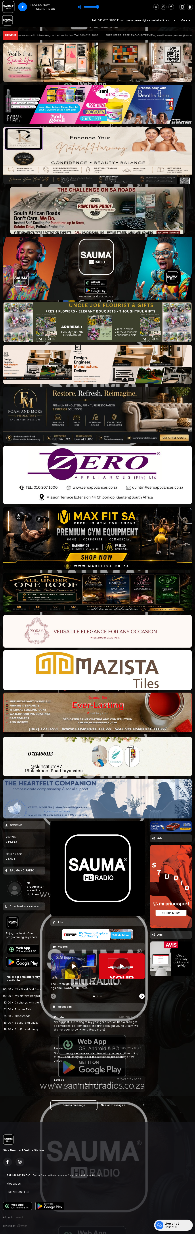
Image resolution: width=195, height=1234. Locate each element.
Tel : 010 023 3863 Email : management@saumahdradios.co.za (133, 20)
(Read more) (96, 1029)
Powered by (15, 1225)
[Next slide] (142, 996)
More (185, 20)
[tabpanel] (74, 971)
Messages (14, 1183)
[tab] (94, 996)
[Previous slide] (53, 996)
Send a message (74, 1105)
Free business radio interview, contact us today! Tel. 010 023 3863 (63, 35)
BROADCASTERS (18, 1192)
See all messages (123, 1105)
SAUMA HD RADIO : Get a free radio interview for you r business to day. (54, 1175)
